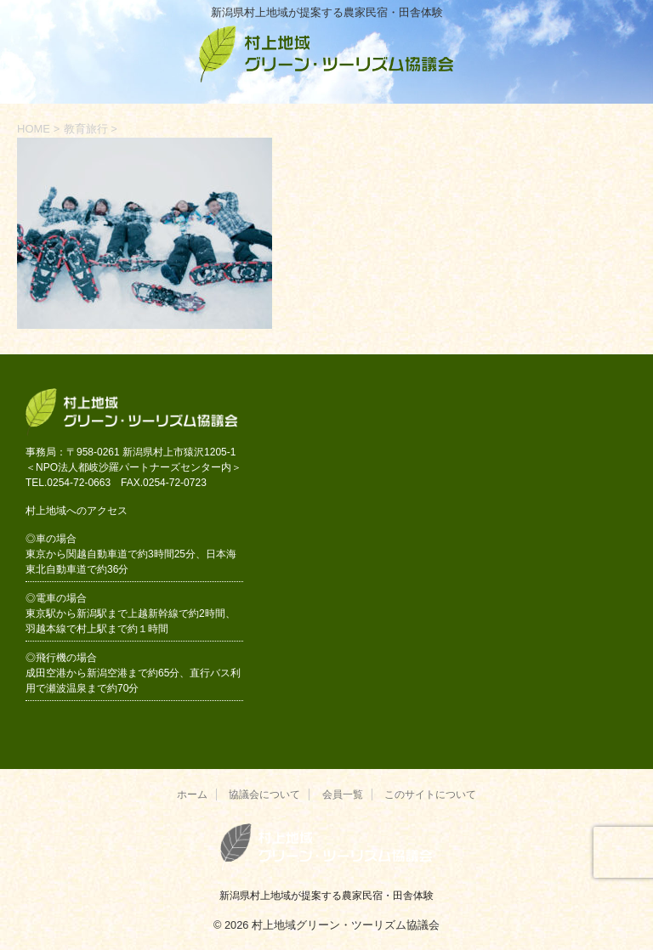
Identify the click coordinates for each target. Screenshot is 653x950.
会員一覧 (342, 794)
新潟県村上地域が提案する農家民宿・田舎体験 (326, 896)
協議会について (264, 794)
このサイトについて (430, 794)
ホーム (192, 794)
